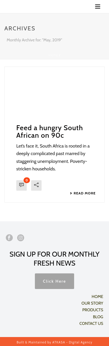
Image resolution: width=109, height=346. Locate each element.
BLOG (98, 316)
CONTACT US (91, 323)
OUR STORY (92, 303)
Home (53, 55)
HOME (97, 296)
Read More (83, 193)
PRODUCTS (92, 309)
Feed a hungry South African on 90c (49, 131)
